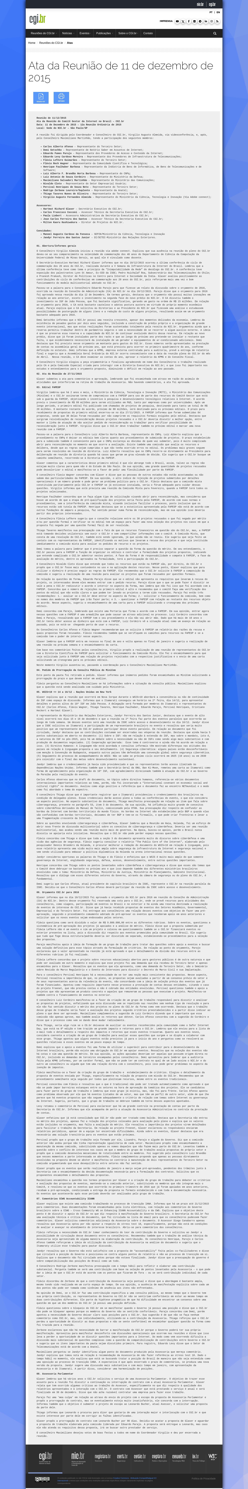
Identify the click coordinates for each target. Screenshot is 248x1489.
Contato (148, 33)
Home (31, 42)
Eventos (85, 33)
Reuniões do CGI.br (44, 33)
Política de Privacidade (203, 1478)
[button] (177, 21)
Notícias (68, 33)
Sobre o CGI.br (128, 33)
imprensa (166, 21)
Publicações (104, 33)
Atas (70, 42)
